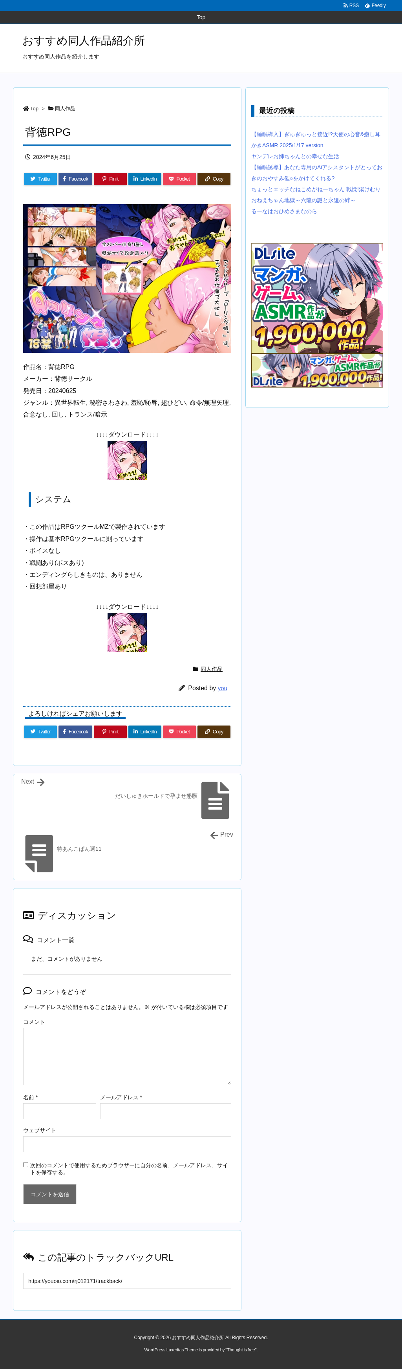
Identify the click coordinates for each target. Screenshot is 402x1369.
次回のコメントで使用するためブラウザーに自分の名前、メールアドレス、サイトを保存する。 (129, 1168)
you (222, 688)
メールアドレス (121, 1097)
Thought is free (241, 1349)
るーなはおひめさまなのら (284, 211)
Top (34, 108)
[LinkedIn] (144, 179)
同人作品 (65, 108)
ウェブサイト (39, 1130)
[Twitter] (40, 179)
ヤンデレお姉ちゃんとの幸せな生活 (295, 156)
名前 (30, 1097)
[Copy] (213, 179)
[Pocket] (179, 179)
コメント (34, 1022)
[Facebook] (75, 179)
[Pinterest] (110, 179)
